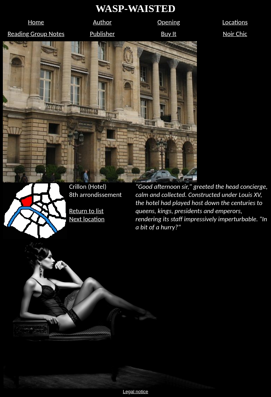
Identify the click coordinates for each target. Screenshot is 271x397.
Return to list (86, 211)
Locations (235, 22)
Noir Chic (235, 34)
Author (102, 22)
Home (36, 22)
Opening (168, 22)
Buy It (168, 34)
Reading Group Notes (35, 34)
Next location (86, 219)
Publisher (102, 34)
